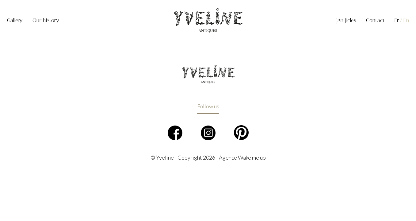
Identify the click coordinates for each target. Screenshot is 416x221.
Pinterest (241, 133)
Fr (397, 20)
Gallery (15, 20)
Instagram (208, 133)
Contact (375, 20)
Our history (45, 20)
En (406, 20)
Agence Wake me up (242, 157)
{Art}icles (345, 20)
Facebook (175, 133)
